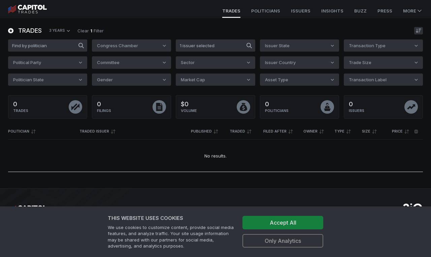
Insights (332, 10)
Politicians (265, 10)
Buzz (360, 10)
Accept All (283, 222)
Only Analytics (283, 240)
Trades (231, 10)
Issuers (300, 10)
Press (384, 10)
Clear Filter (90, 30)
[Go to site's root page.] (35, 9)
